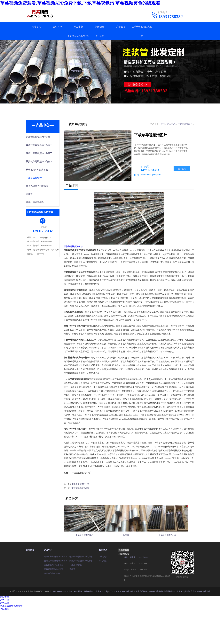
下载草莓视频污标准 (80, 488)
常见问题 (103, 567)
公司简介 (57, 26)
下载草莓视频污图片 (84, 539)
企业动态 (103, 563)
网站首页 (36, 26)
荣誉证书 (120, 26)
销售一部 (4, 606)
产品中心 (78, 26)
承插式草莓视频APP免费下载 (82, 567)
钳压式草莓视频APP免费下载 (56, 563)
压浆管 (129, 539)
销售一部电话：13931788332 (136, 564)
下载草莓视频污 (39, 179)
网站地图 (4, 615)
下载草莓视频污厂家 (173, 539)
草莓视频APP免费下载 (42, 170)
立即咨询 (182, 169)
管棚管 (35, 195)
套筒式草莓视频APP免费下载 (56, 567)
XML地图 (78, 598)
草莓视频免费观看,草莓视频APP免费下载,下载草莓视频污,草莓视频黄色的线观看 (80, 2)
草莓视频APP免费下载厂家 (95, 598)
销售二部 (4, 609)
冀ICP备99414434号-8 (62, 598)
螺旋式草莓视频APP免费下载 (82, 563)
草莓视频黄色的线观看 (42, 187)
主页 (163, 124)
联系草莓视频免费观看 (141, 31)
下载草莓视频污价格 (73, 246)
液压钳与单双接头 (40, 203)
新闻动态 (99, 26)
